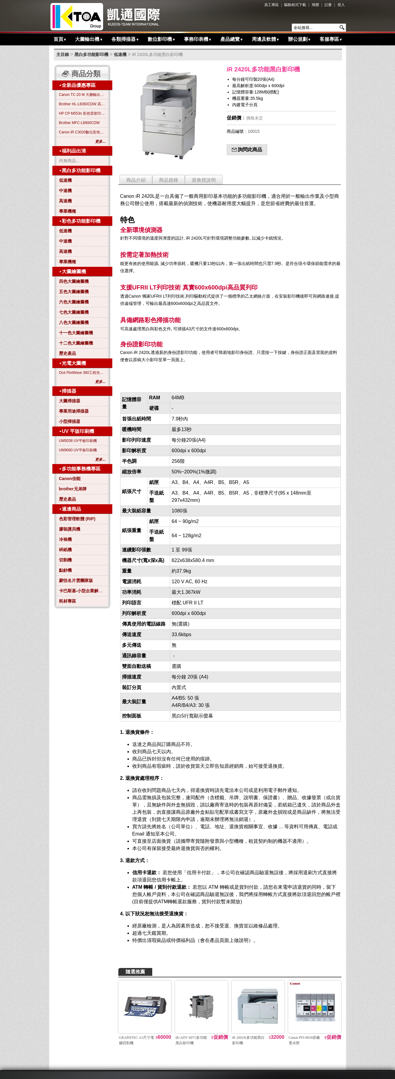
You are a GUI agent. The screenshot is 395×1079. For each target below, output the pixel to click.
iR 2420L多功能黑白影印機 (157, 54)
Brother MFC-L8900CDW (79, 123)
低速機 (120, 54)
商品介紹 (136, 180)
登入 (341, 5)
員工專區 (271, 5)
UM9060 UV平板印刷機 (78, 450)
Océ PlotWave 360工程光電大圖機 (82, 373)
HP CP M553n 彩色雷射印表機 (82, 113)
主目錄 (62, 54)
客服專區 (331, 39)
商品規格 (168, 180)
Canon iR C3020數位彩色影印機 (82, 132)
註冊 (328, 5)
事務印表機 (198, 39)
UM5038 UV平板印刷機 (78, 441)
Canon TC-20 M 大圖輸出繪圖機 (82, 95)
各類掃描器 (125, 39)
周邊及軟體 (266, 39)
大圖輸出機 (89, 39)
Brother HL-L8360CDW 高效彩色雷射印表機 (82, 104)
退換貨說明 (204, 180)
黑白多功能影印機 (91, 54)
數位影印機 (162, 39)
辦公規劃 (299, 39)
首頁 (60, 39)
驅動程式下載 (295, 5)
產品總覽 (231, 39)
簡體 (315, 5)
